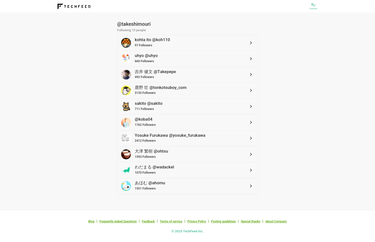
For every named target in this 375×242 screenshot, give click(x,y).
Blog (91, 221)
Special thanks (250, 221)
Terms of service (171, 221)
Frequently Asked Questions (118, 221)
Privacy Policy (196, 221)
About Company (276, 221)
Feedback (148, 221)
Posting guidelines (223, 221)
